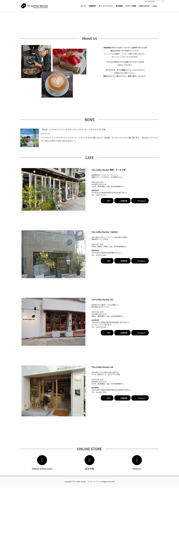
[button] (13, 40)
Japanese (150, 1)
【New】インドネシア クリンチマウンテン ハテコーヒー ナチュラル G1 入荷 (73, 185)
